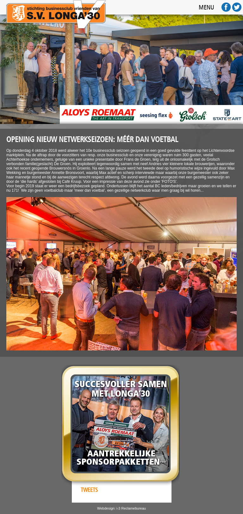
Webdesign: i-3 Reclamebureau (121, 508)
